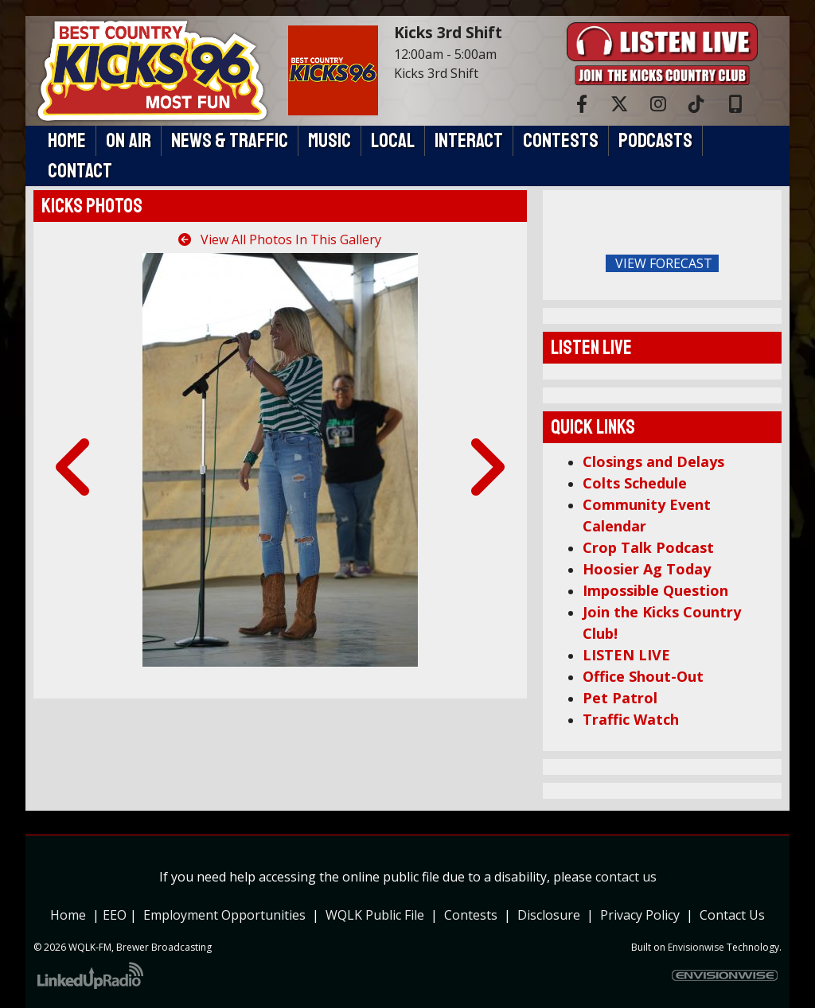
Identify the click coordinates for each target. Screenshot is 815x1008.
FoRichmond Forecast (766, 264)
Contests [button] (561, 141)
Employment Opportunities (224, 915)
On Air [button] (128, 141)
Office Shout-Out (643, 676)
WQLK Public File (375, 915)
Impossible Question (655, 590)
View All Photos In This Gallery (279, 239)
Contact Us (732, 915)
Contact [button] (80, 171)
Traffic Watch (631, 719)
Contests (470, 915)
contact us (626, 876)
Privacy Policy (643, 915)
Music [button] (329, 141)
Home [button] (67, 141)
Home (68, 915)
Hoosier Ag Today (647, 568)
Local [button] (393, 141)
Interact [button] (469, 141)
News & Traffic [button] (229, 141)
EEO (115, 915)
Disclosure (548, 915)
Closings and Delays (653, 461)
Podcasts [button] (655, 141)
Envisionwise (696, 947)
